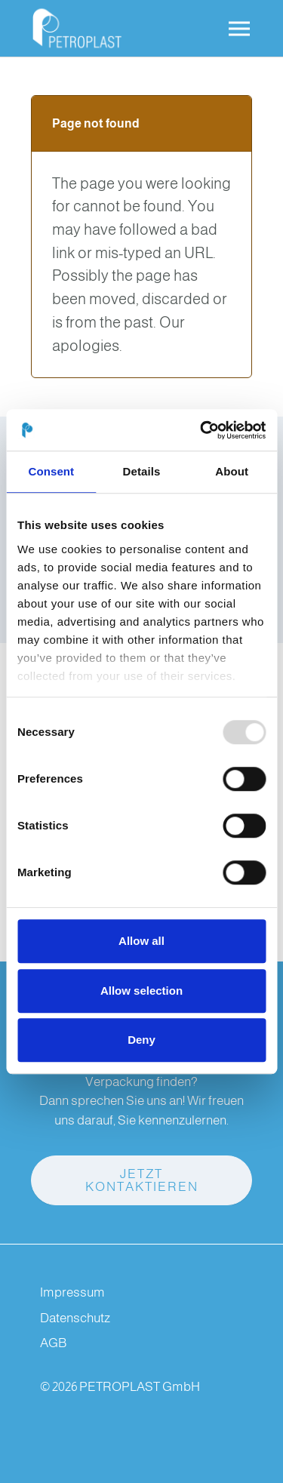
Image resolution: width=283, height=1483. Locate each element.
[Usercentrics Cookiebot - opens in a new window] (201, 430)
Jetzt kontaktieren (141, 1180)
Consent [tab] (51, 471)
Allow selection (141, 990)
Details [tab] (142, 471)
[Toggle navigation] (239, 29)
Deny (141, 1039)
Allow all (141, 940)
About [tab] (231, 471)
